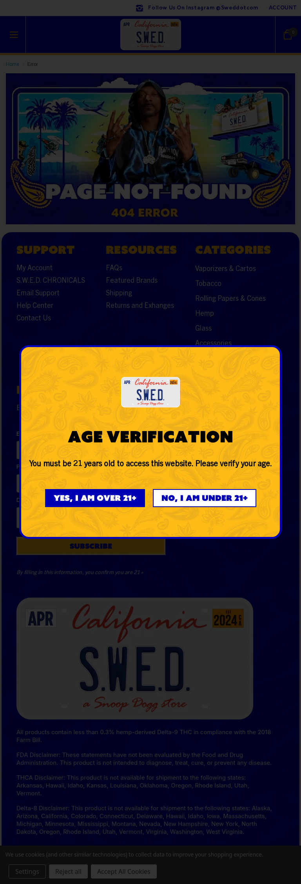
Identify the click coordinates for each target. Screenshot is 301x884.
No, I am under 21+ (204, 498)
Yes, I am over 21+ (95, 498)
